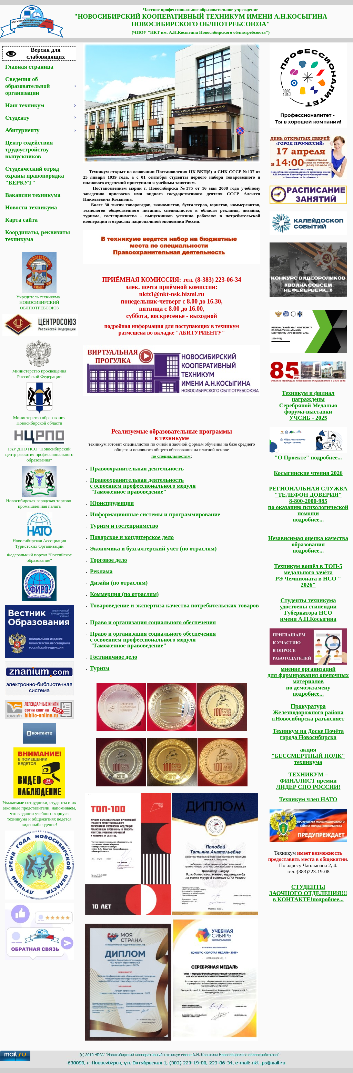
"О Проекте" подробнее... (308, 454)
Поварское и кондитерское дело (132, 537)
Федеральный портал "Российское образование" (39, 557)
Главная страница (29, 66)
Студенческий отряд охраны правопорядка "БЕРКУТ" (34, 176)
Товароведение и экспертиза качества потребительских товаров (174, 605)
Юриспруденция (112, 503)
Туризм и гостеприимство (124, 526)
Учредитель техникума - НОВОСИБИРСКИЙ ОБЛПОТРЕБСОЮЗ (39, 299)
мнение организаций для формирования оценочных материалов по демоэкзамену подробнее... (308, 681)
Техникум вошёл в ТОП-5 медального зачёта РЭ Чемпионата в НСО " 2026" (308, 575)
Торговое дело (108, 560)
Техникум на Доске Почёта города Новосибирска (308, 734)
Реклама (101, 571)
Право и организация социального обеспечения (153, 622)
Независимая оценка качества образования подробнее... (308, 544)
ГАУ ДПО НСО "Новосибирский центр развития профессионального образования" (39, 452)
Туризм (99, 668)
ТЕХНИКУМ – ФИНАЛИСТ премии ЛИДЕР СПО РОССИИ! (308, 780)
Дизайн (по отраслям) (119, 582)
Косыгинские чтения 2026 (308, 473)
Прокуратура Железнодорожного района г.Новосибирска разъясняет (308, 712)
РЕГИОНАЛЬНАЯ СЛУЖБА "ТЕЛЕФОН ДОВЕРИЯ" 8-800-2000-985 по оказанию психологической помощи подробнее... (308, 504)
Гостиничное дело (113, 657)
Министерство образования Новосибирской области (39, 417)
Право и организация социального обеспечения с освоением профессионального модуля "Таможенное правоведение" (153, 639)
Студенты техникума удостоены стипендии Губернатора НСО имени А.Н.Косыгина (308, 609)
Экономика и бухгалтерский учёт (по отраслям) (153, 548)
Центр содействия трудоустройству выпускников (29, 149)
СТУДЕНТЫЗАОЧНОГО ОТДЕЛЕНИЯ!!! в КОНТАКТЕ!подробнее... (308, 893)
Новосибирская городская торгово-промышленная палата (39, 501)
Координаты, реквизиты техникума (37, 235)
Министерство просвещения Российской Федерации (39, 371)
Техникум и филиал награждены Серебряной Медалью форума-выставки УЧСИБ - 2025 (308, 405)
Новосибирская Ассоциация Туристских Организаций (39, 541)
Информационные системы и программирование (155, 514)
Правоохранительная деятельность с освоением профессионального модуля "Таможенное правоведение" (143, 486)
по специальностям (171, 456)
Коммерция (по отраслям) (124, 594)
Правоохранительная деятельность (137, 468)
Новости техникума (31, 207)
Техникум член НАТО (308, 799)
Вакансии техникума (33, 195)
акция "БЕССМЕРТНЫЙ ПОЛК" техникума (308, 755)
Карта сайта (21, 220)
